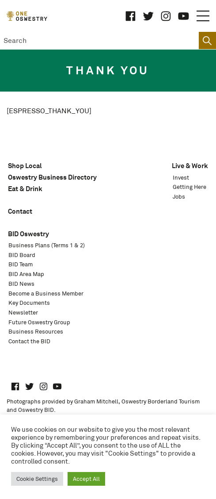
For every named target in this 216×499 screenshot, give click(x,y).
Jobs (179, 196)
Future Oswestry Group (39, 322)
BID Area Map (26, 274)
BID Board (21, 255)
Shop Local (25, 165)
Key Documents (29, 303)
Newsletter (23, 312)
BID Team (20, 264)
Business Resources (35, 331)
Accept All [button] (86, 479)
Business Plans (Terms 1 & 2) (46, 245)
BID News (21, 284)
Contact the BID (29, 341)
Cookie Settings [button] (37, 479)
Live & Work (190, 165)
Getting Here (189, 187)
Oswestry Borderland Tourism (160, 401)
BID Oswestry (28, 234)
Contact (20, 211)
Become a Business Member (45, 293)
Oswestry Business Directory (52, 177)
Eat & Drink (25, 188)
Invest (181, 177)
